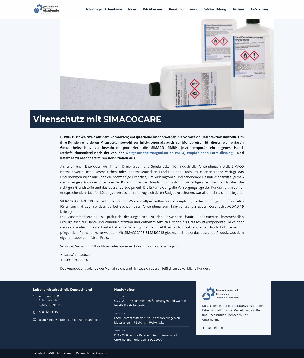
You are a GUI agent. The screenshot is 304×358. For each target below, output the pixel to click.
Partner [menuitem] (238, 9)
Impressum (65, 353)
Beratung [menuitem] (176, 9)
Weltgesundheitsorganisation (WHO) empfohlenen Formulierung (179, 153)
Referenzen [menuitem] (259, 9)
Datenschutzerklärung (91, 353)
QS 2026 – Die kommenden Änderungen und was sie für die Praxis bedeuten (150, 301)
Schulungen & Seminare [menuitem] (103, 9)
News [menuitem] (132, 9)
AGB (51, 353)
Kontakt (40, 353)
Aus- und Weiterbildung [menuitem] (208, 9)
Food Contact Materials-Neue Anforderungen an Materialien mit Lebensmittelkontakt (147, 318)
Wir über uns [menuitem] (152, 9)
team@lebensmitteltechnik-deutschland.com (69, 320)
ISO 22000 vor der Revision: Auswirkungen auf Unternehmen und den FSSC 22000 (145, 335)
